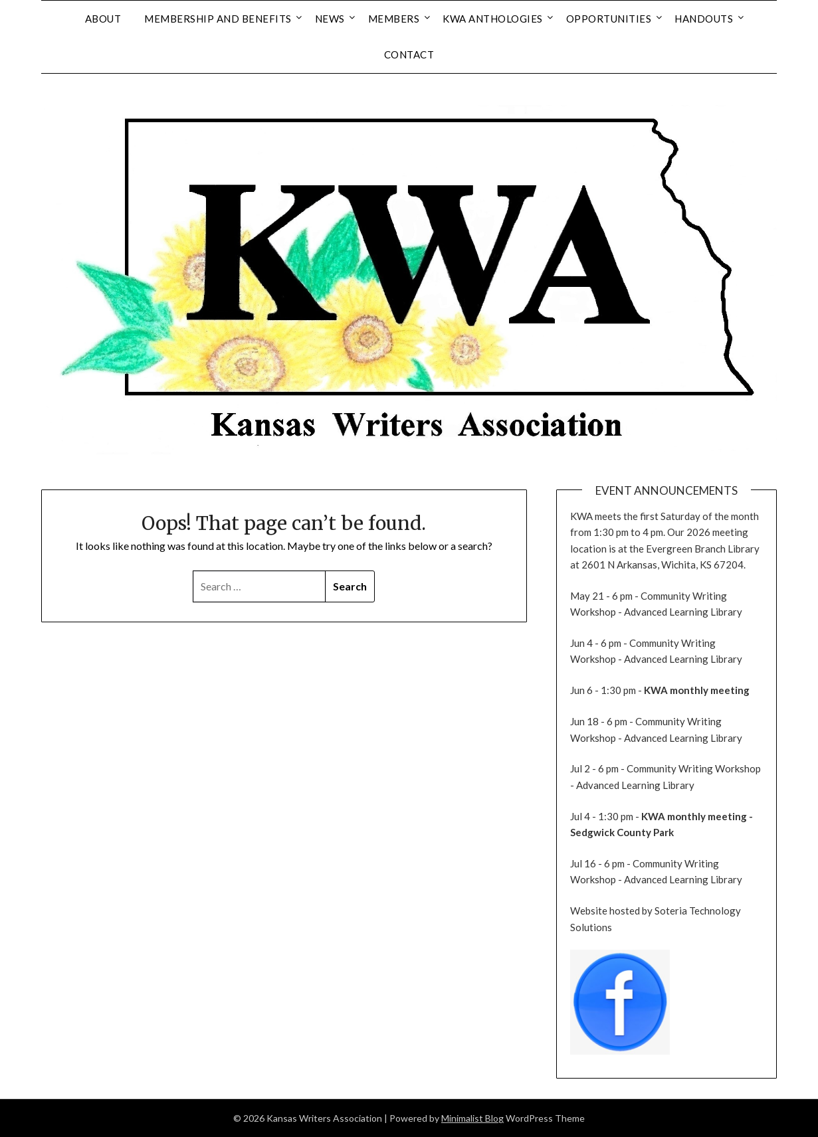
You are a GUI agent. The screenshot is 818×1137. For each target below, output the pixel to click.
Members (394, 19)
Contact (409, 54)
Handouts (703, 19)
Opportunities (609, 19)
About (103, 19)
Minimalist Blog (472, 1118)
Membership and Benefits (218, 19)
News (330, 19)
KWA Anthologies (493, 19)
